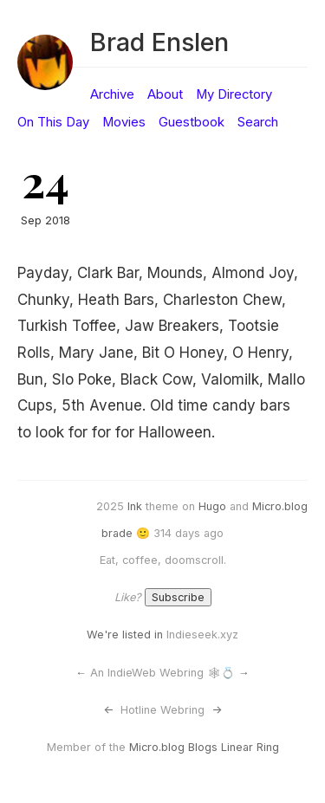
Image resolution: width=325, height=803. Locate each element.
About (165, 94)
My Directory (234, 94)
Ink (134, 506)
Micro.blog (280, 506)
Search (257, 122)
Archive (112, 94)
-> (216, 709)
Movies (124, 122)
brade (117, 533)
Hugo (212, 506)
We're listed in (125, 634)
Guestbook (191, 122)
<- (108, 709)
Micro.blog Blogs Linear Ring (204, 747)
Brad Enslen (159, 42)
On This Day (53, 122)
